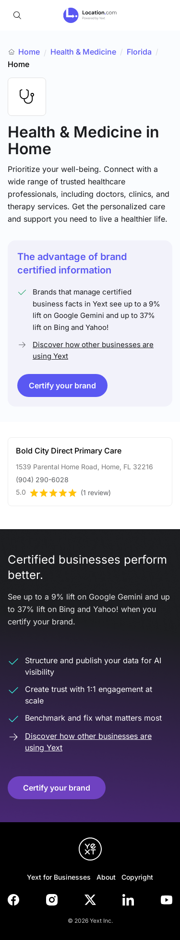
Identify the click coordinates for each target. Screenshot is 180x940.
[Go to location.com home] (90, 15)
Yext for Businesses (59, 877)
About (106, 877)
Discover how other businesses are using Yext (93, 350)
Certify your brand (62, 385)
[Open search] (17, 15)
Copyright (137, 877)
